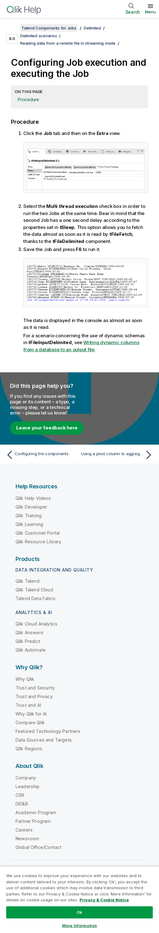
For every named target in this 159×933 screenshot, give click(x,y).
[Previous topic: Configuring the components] (41, 455)
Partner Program (33, 821)
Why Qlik (25, 679)
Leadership (28, 786)
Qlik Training (29, 515)
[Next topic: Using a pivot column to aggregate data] (117, 455)
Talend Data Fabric (36, 598)
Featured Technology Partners (48, 731)
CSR (20, 795)
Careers (24, 829)
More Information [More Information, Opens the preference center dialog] (79, 925)
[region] (79, 899)
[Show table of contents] (12, 28)
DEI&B (22, 803)
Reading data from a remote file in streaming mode (68, 43)
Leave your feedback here (47, 428)
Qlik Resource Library (38, 541)
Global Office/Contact (38, 847)
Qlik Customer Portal (38, 533)
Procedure (28, 99)
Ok (79, 912)
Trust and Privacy (34, 696)
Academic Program (36, 812)
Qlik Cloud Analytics (36, 623)
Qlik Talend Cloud (34, 589)
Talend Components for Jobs (48, 27)
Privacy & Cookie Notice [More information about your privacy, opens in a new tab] (104, 899)
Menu (150, 11)
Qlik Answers (29, 632)
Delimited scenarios (38, 35)
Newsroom (27, 838)
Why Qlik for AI (31, 713)
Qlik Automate (31, 650)
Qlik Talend (27, 581)
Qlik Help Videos (33, 498)
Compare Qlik (30, 722)
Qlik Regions (29, 748)
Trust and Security (35, 687)
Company (26, 777)
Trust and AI (28, 705)
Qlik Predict (28, 641)
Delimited (92, 27)
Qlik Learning (29, 524)
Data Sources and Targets (44, 739)
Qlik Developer (31, 506)
